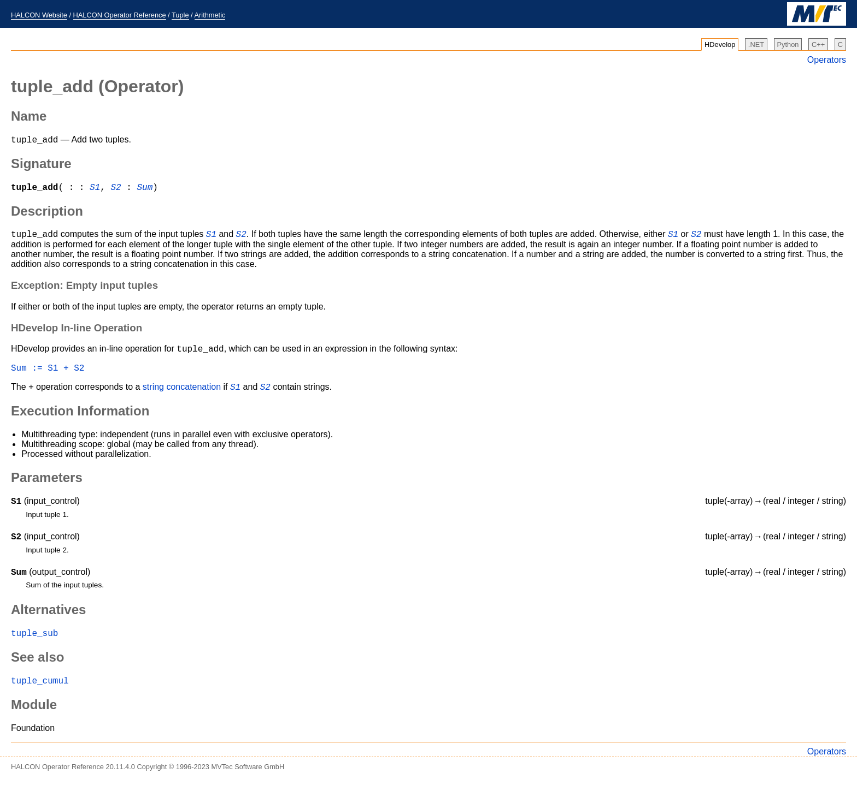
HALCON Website (39, 15)
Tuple (180, 15)
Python (788, 44)
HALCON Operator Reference (119, 15)
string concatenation (183, 396)
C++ (818, 44)
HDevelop (720, 44)
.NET (756, 44)
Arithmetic (210, 15)
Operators (826, 59)
